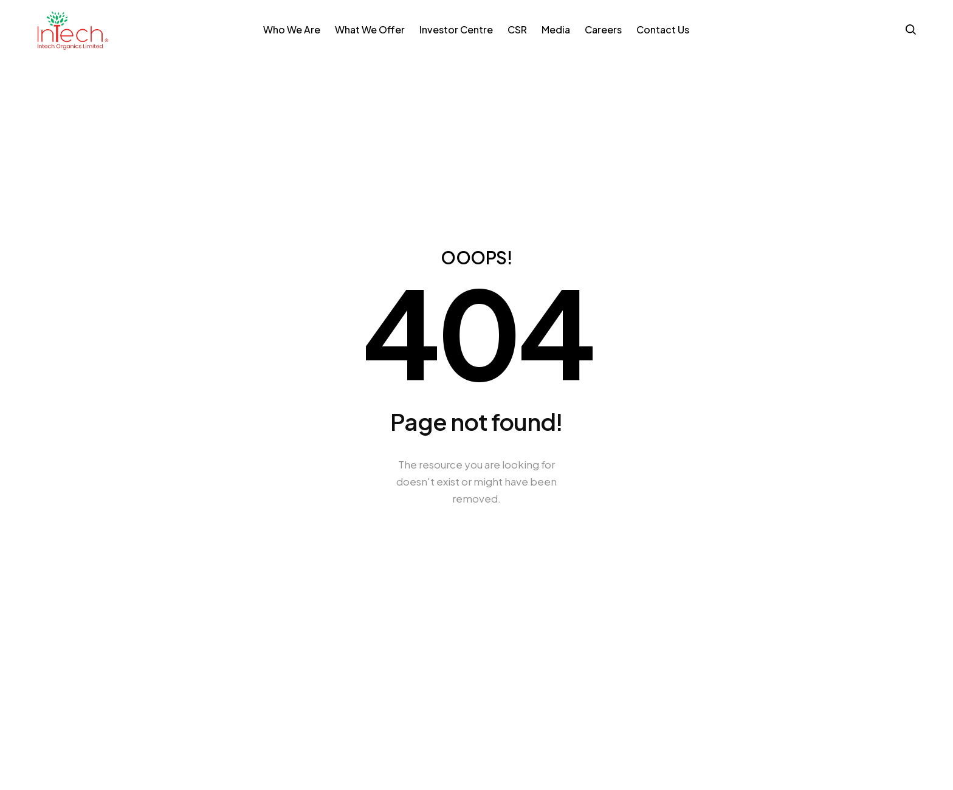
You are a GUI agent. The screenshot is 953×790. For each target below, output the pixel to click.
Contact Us (662, 29)
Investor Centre (456, 29)
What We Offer (370, 29)
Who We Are (291, 29)
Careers (603, 29)
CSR (517, 29)
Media (556, 29)
